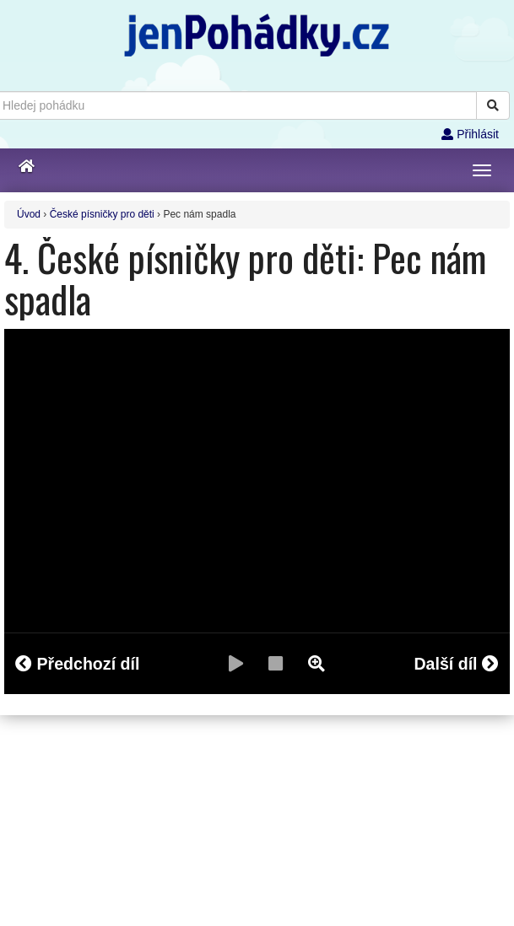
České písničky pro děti (102, 214)
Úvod (29, 214)
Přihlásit (470, 134)
